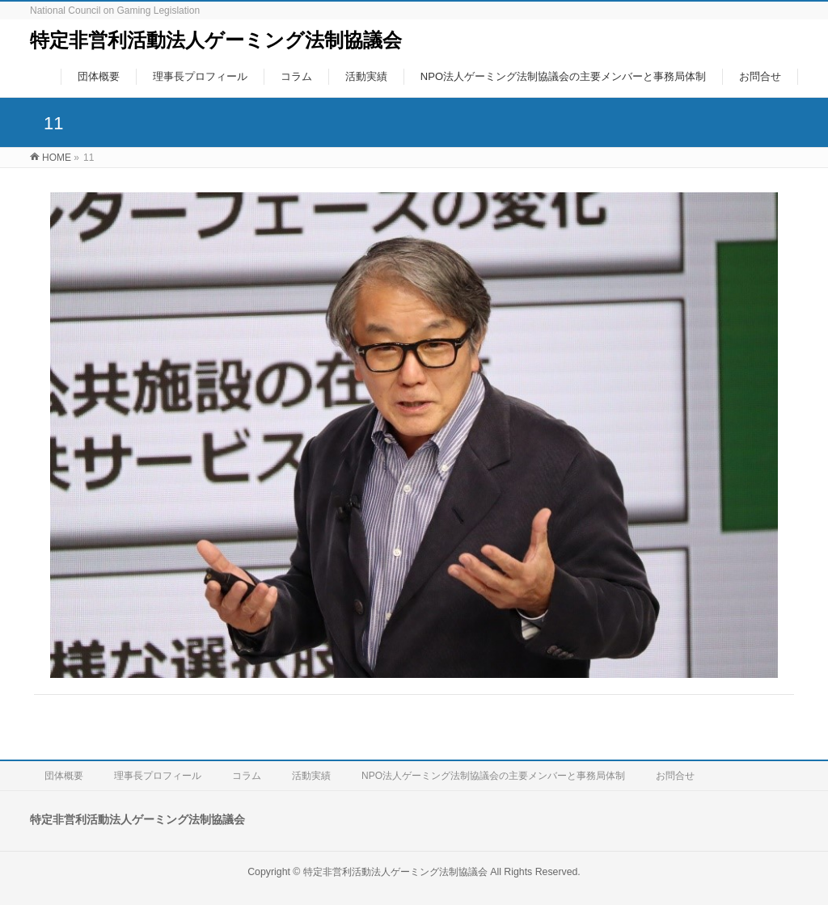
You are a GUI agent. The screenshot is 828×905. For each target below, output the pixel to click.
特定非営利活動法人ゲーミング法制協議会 (216, 40)
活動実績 (311, 775)
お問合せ (675, 775)
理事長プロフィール (157, 775)
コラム (246, 775)
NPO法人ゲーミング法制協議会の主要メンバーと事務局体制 (493, 775)
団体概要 (63, 775)
